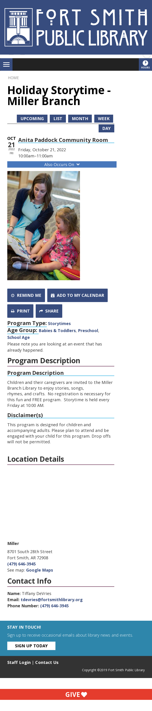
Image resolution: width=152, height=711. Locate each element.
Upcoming (32, 118)
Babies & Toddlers (57, 330)
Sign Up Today (31, 645)
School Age (18, 337)
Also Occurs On (62, 164)
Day (106, 128)
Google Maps (39, 570)
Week (104, 118)
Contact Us (46, 662)
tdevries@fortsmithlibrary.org (52, 599)
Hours (146, 64)
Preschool (88, 330)
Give (76, 694)
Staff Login (19, 662)
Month (80, 118)
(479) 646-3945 (21, 564)
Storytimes (59, 323)
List (57, 118)
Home (13, 77)
